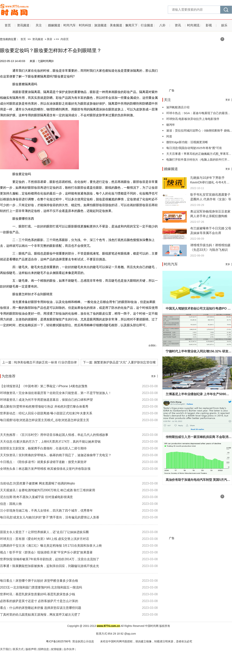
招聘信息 (43, 649)
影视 (209, 25)
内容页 (65, 39)
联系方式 (18, 649)
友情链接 (56, 649)
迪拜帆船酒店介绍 (177, 107)
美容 (49, 39)
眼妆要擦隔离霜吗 (57, 334)
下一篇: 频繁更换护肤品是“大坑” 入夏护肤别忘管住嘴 (119, 362)
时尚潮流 (193, 25)
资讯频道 (23, 25)
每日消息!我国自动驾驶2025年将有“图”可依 (194, 148)
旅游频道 (100, 25)
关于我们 (5, 649)
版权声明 (31, 649)
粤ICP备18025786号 (58, 641)
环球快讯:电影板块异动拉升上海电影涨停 (192, 118)
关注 (39, 25)
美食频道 (116, 25)
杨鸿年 (170, 124)
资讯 (178, 25)
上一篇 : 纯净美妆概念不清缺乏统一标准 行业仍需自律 (39, 362)
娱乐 (224, 25)
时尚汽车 (69, 25)
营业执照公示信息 (83, 641)
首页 (8, 25)
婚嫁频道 (54, 25)
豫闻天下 (131, 25)
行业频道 (147, 25)
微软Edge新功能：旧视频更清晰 (187, 142)
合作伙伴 (69, 649)
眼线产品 (112, 334)
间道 (169, 136)
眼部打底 (97, 334)
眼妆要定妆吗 (80, 334)
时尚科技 (85, 25)
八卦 (162, 25)
